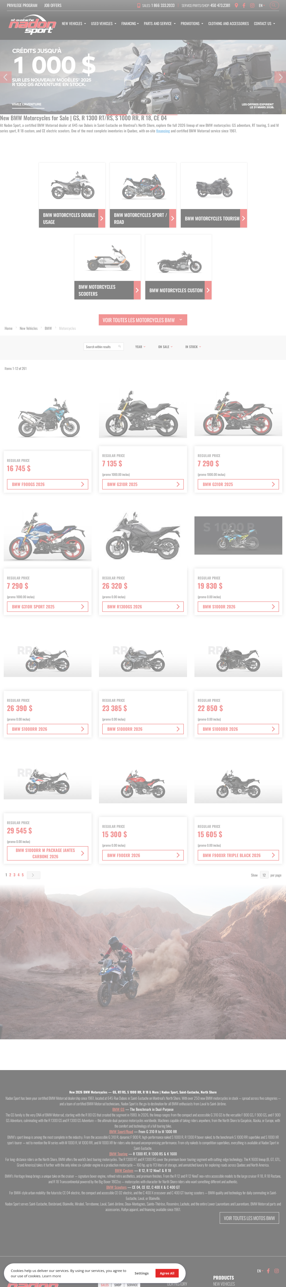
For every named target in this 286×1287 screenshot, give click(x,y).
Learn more (73, 1275)
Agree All (148, 1272)
